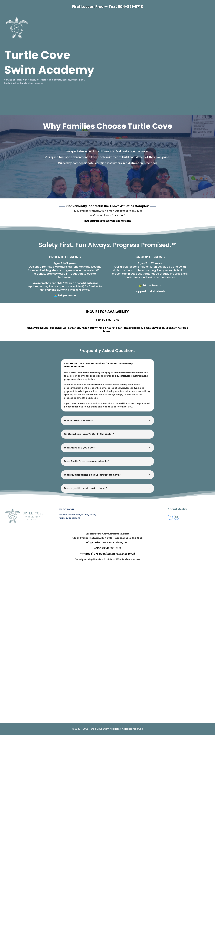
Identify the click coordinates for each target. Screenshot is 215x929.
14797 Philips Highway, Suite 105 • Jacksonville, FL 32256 (107, 210)
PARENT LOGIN (66, 509)
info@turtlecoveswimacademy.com (107, 221)
